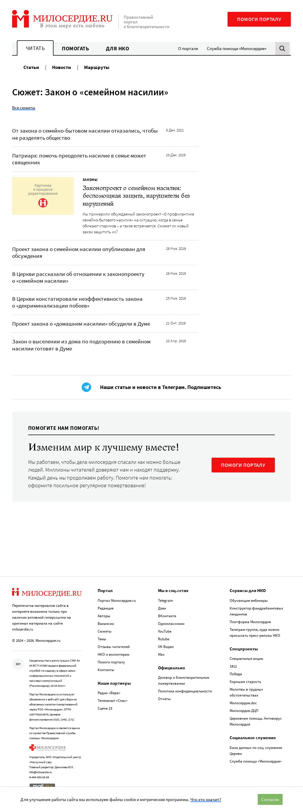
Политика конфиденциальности (185, 691)
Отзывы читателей (114, 646)
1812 (233, 666)
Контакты (106, 669)
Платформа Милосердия (250, 621)
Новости (61, 67)
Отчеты (164, 698)
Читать (35, 48)
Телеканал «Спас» (113, 700)
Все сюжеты (23, 107)
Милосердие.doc (243, 702)
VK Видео (166, 646)
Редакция (106, 608)
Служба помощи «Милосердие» (236, 48)
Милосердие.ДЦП (244, 710)
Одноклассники (171, 623)
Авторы (104, 615)
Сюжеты (105, 631)
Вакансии (106, 623)
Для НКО (117, 48)
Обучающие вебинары (249, 600)
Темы (102, 638)
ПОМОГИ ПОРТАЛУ (243, 465)
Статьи (31, 67)
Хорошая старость (245, 681)
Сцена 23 (105, 708)
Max (161, 654)
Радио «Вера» (109, 692)
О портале (188, 48)
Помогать (75, 48)
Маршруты (96, 67)
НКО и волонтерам (113, 654)
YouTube (164, 631)
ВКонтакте (167, 615)
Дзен (162, 608)
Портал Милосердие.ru (117, 600)
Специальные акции (246, 658)
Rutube (163, 638)
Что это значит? (205, 799)
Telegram (165, 600)
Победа (236, 673)
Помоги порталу (259, 19)
